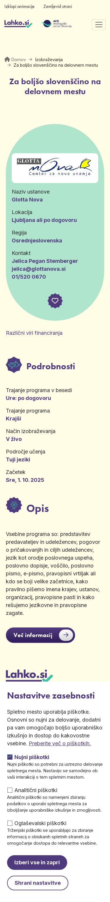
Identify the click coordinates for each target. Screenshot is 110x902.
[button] (55, 301)
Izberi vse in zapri (37, 862)
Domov (18, 59)
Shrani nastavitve (38, 883)
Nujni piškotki (31, 757)
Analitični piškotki (35, 790)
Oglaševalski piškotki (40, 823)
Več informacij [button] (43, 635)
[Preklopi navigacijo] (99, 24)
